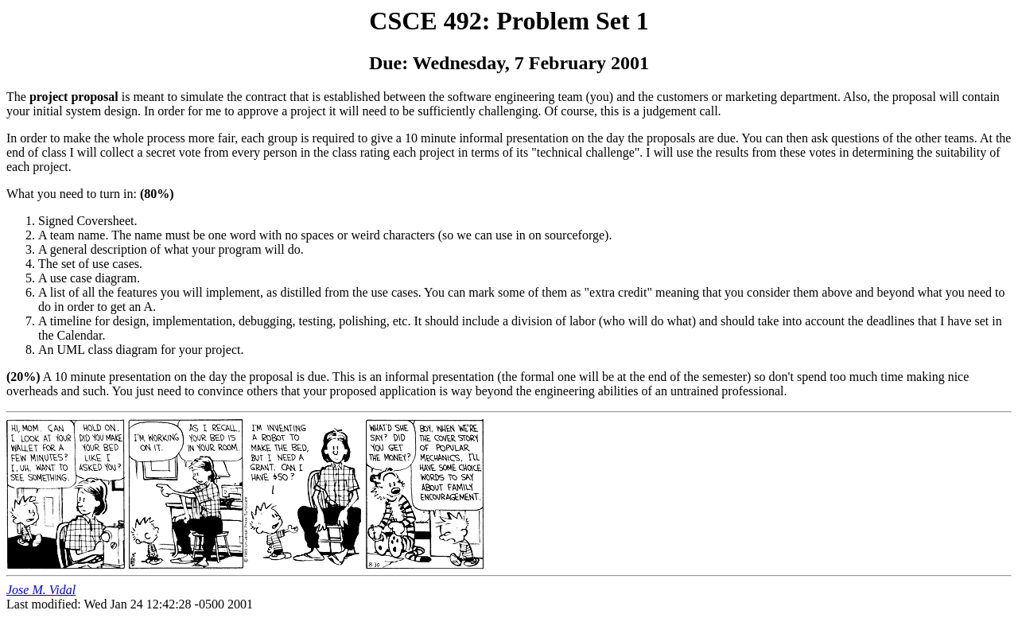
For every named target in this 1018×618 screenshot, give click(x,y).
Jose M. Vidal (41, 590)
